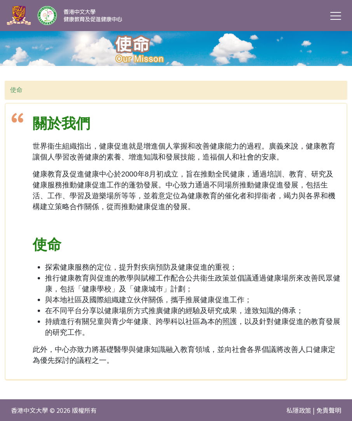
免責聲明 (328, 410)
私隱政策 (298, 410)
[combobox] (176, 90)
